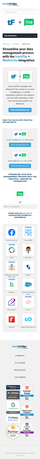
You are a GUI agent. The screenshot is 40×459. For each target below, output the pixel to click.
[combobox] (20, 206)
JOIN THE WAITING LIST (20, 110)
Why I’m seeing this (11, 12)
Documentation (11, 35)
